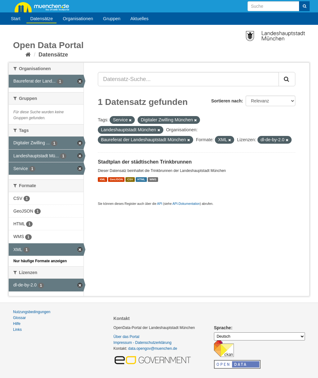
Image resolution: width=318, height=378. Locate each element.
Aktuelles (139, 18)
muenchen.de (44, 7)
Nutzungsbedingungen (31, 312)
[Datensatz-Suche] (279, 6)
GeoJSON (116, 179)
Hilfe (16, 324)
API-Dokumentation (186, 203)
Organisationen (78, 18)
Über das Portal (126, 337)
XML (102, 179)
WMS (152, 179)
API (159, 203)
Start (15, 18)
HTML (141, 179)
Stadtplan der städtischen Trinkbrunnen (145, 161)
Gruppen (111, 18)
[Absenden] (304, 6)
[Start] (28, 55)
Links (17, 329)
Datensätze (41, 18)
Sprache (222, 327)
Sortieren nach (226, 100)
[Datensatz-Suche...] (188, 79)
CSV (130, 179)
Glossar (19, 318)
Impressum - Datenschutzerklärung (142, 342)
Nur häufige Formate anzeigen (40, 261)
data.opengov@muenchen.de (152, 348)
